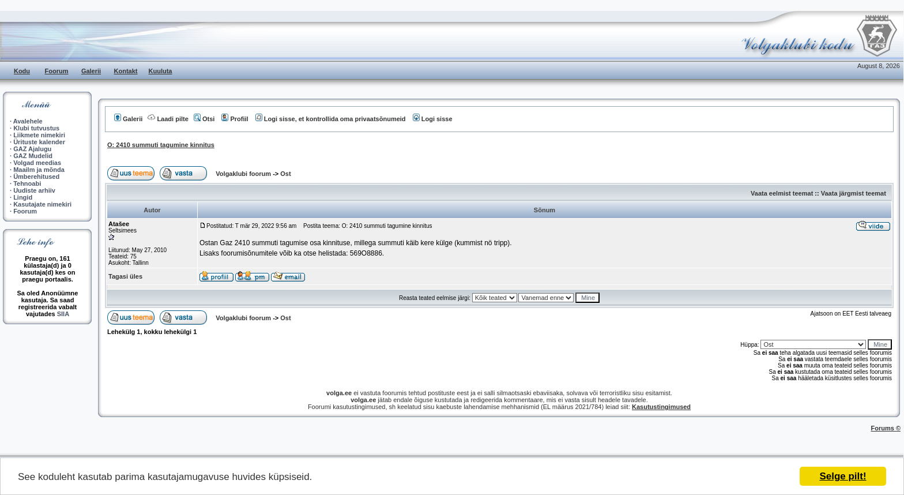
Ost (285, 173)
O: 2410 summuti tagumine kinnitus (160, 144)
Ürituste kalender (39, 141)
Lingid (22, 197)
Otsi (204, 118)
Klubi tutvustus (36, 128)
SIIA (63, 313)
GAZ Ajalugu (32, 148)
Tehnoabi (27, 183)
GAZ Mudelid (32, 155)
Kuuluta (160, 71)
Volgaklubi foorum (244, 173)
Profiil (234, 118)
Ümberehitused (36, 176)
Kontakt (126, 71)
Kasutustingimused (661, 406)
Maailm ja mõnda (39, 169)
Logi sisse (433, 118)
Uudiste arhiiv (34, 190)
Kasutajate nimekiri (42, 204)
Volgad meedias (37, 162)
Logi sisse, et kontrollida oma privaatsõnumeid (330, 118)
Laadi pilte (168, 118)
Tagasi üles (125, 276)
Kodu (22, 71)
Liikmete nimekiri (39, 135)
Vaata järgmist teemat (853, 193)
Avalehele (28, 121)
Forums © (886, 428)
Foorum (57, 71)
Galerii (91, 71)
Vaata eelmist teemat (782, 193)
